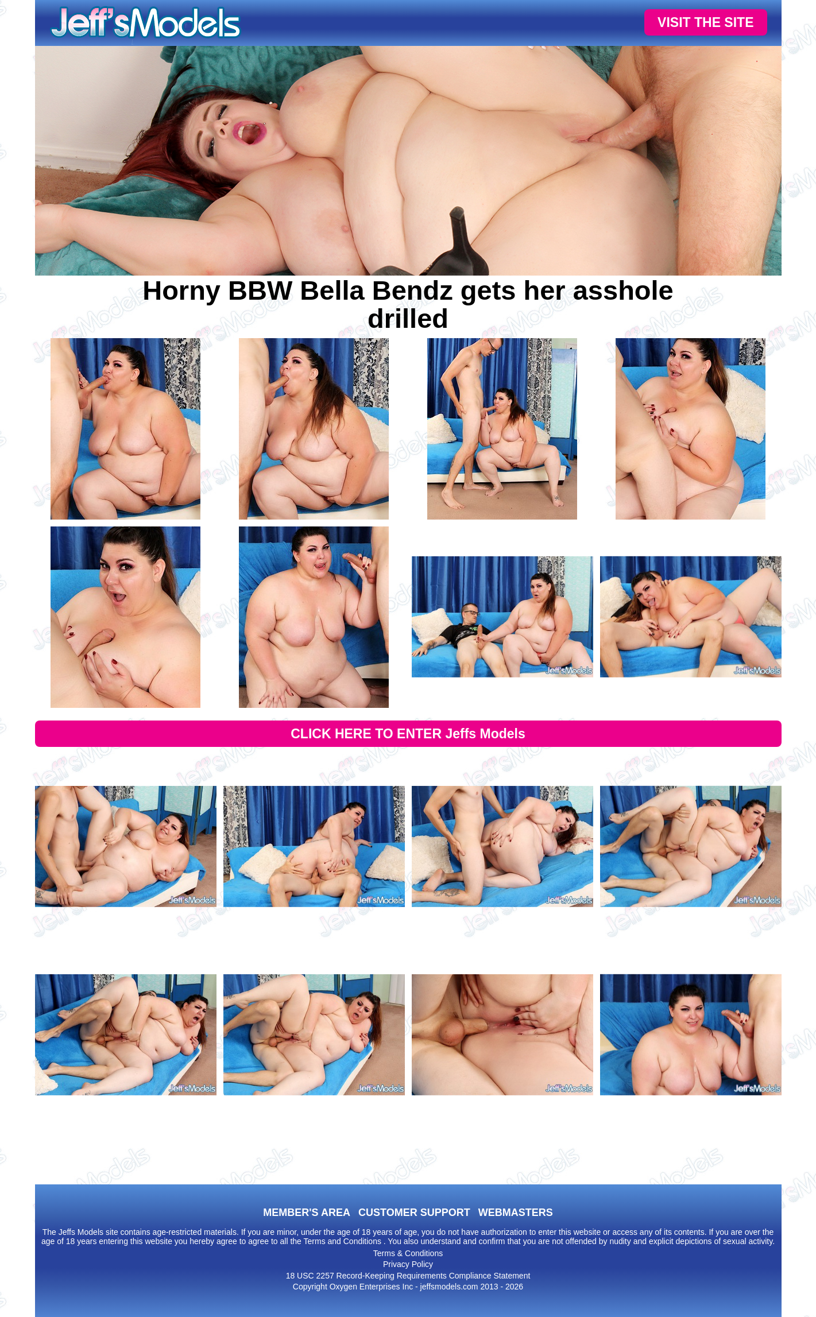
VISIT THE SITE (705, 22)
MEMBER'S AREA (306, 1212)
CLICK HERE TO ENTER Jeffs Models (408, 733)
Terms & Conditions (408, 1253)
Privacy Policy (408, 1264)
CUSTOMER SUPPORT (414, 1212)
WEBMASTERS (515, 1212)
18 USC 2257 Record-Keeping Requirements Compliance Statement (408, 1275)
